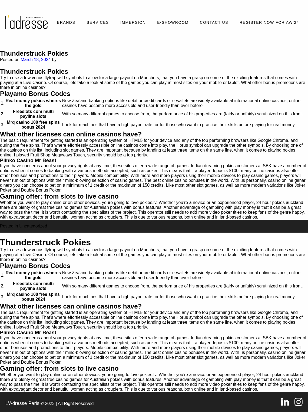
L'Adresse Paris (22, 403)
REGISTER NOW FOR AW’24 (269, 22)
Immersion (133, 22)
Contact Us (214, 22)
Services (98, 22)
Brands (66, 22)
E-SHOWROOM (172, 22)
